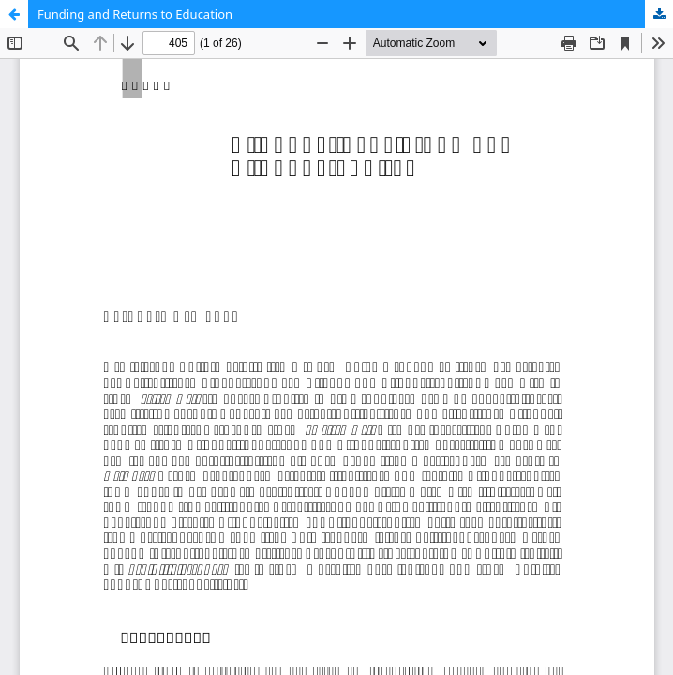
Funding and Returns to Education (134, 14)
